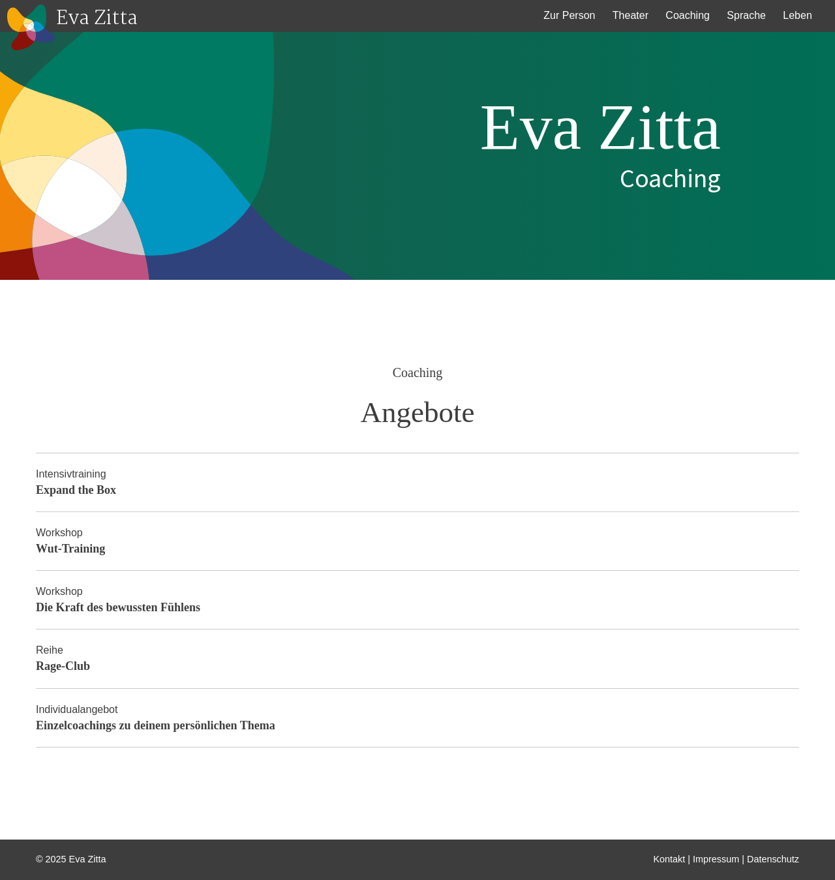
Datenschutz (773, 859)
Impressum (716, 859)
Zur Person (569, 15)
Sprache (746, 15)
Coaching (687, 15)
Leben (797, 15)
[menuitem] (569, 16)
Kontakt (670, 859)
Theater (630, 15)
